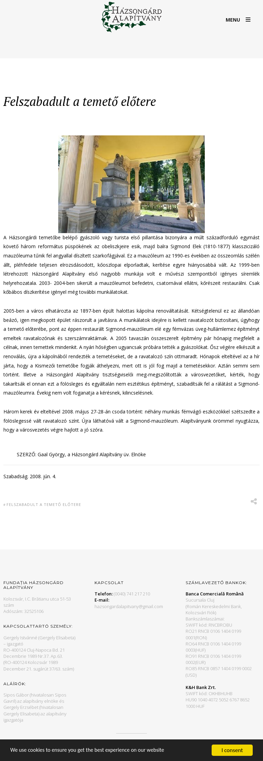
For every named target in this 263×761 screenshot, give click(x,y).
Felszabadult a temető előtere (44, 504)
